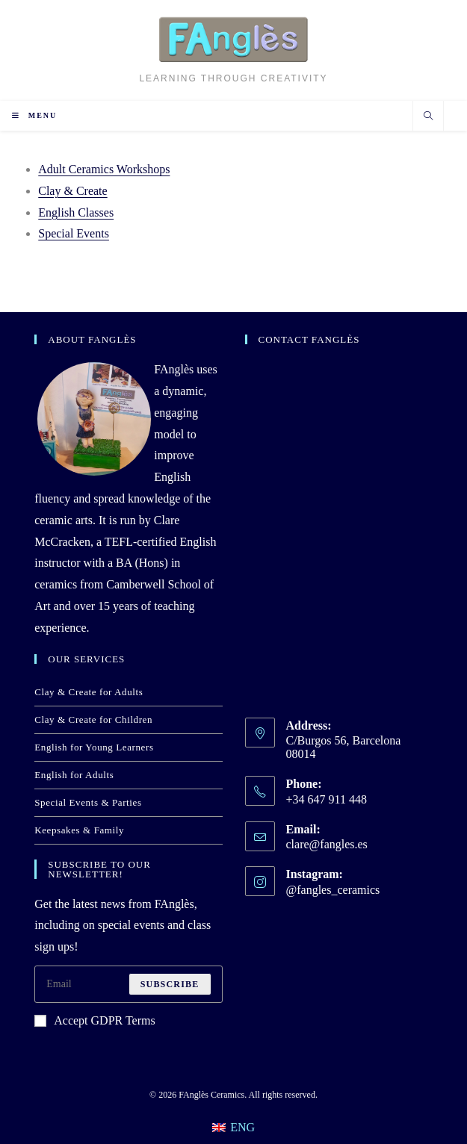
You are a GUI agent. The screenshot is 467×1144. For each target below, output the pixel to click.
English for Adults (74, 774)
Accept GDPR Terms (94, 1020)
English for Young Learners (93, 747)
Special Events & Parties (87, 802)
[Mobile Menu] (34, 115)
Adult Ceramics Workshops (104, 169)
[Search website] (428, 117)
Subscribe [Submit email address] (170, 984)
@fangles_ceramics (333, 889)
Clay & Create (72, 190)
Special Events (73, 233)
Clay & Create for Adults (88, 691)
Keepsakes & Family (79, 830)
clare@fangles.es (327, 844)
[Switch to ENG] (233, 1127)
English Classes (76, 212)
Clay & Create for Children (93, 719)
